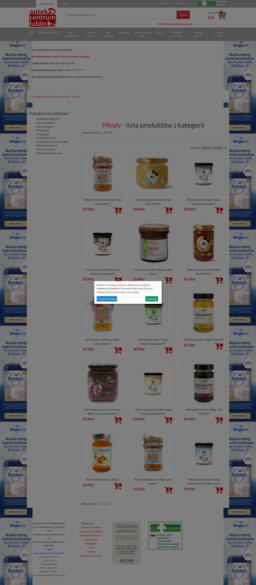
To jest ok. (151, 298)
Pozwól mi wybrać (107, 298)
